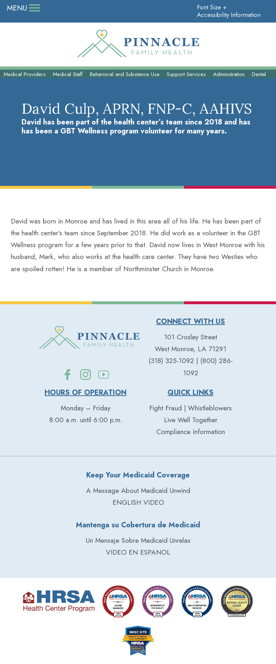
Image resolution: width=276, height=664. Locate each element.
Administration (229, 74)
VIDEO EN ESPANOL (138, 552)
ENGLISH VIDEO (138, 502)
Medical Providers (25, 74)
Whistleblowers (210, 408)
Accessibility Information (229, 15)
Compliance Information (190, 432)
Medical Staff (68, 74)
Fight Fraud (165, 408)
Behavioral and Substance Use (125, 74)
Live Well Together (190, 420)
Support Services (186, 74)
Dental (259, 74)
